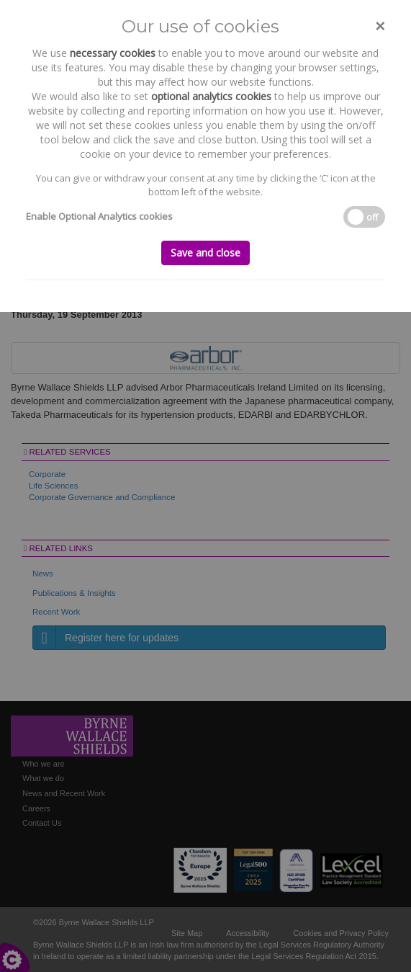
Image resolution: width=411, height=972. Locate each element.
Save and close (205, 252)
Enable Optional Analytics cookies (99, 216)
